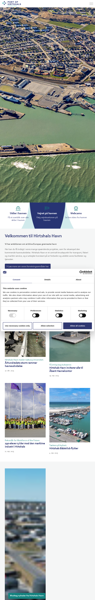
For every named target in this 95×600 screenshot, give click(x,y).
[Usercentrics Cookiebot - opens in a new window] (81, 272)
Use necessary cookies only (17, 326)
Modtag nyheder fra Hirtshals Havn (27, 596)
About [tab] (78, 279)
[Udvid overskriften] (91, 3)
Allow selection (47, 326)
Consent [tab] (16, 279)
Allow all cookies (77, 326)
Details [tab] (47, 279)
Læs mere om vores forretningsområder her (27, 267)
